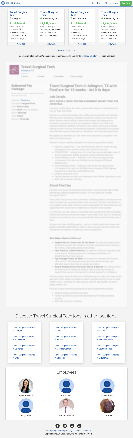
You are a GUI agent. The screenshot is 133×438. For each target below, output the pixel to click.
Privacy (68, 430)
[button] (100, 3)
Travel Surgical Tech (18, 14)
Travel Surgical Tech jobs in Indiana (66, 338)
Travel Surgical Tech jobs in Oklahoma (108, 356)
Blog (54, 430)
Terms (61, 430)
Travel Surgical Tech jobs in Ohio (24, 356)
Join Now (125, 3)
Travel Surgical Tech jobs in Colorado (66, 356)
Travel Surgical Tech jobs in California (24, 347)
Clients (77, 430)
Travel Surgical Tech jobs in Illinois (108, 329)
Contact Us (86, 430)
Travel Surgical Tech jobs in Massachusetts (66, 347)
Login (115, 3)
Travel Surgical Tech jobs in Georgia (24, 329)
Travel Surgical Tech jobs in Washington (24, 338)
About (48, 430)
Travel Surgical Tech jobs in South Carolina (108, 347)
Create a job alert (89, 56)
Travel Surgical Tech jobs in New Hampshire (108, 338)
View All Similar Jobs (66, 50)
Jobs (92, 3)
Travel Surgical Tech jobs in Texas (66, 329)
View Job (20, 44)
